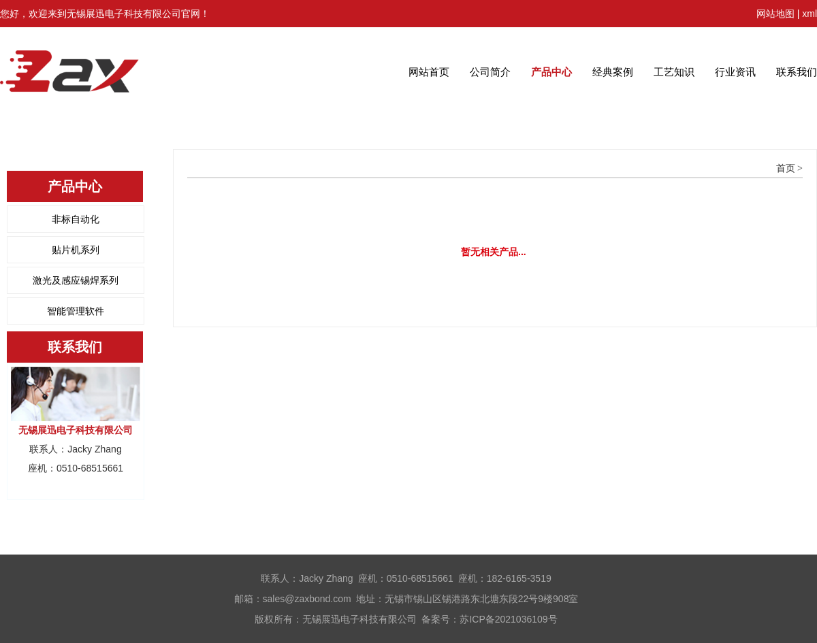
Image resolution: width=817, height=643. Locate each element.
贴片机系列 (75, 249)
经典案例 (612, 72)
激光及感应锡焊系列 (75, 280)
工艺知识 (674, 72)
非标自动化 (75, 219)
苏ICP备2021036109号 (508, 619)
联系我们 (796, 72)
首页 (785, 168)
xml (809, 13)
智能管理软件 (75, 311)
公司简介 (490, 72)
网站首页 (428, 72)
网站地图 (775, 13)
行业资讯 (735, 72)
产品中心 (551, 72)
